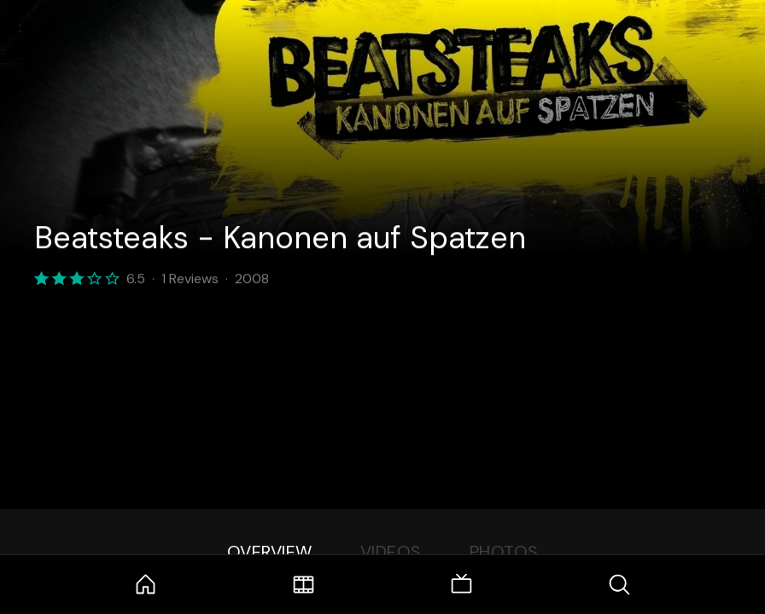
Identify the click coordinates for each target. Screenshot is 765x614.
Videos (391, 552)
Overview (269, 552)
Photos (504, 552)
